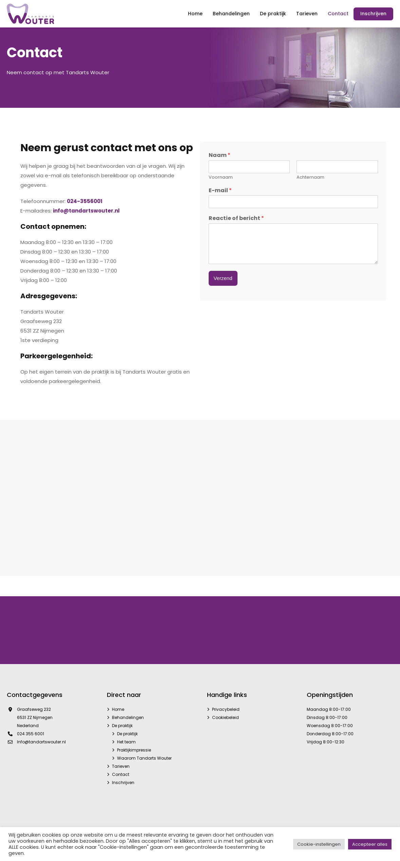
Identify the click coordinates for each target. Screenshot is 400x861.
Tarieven (121, 766)
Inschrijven (123, 782)
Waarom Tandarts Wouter (144, 758)
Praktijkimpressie (134, 750)
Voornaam (221, 177)
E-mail (220, 190)
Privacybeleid (226, 709)
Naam (219, 155)
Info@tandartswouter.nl (41, 742)
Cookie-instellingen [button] (319, 844)
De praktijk (122, 725)
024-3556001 (84, 201)
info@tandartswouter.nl (86, 210)
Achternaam (310, 177)
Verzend (223, 278)
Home (118, 709)
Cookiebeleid (225, 717)
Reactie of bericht (236, 218)
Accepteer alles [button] (369, 844)
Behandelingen (128, 717)
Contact (120, 774)
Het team (126, 742)
